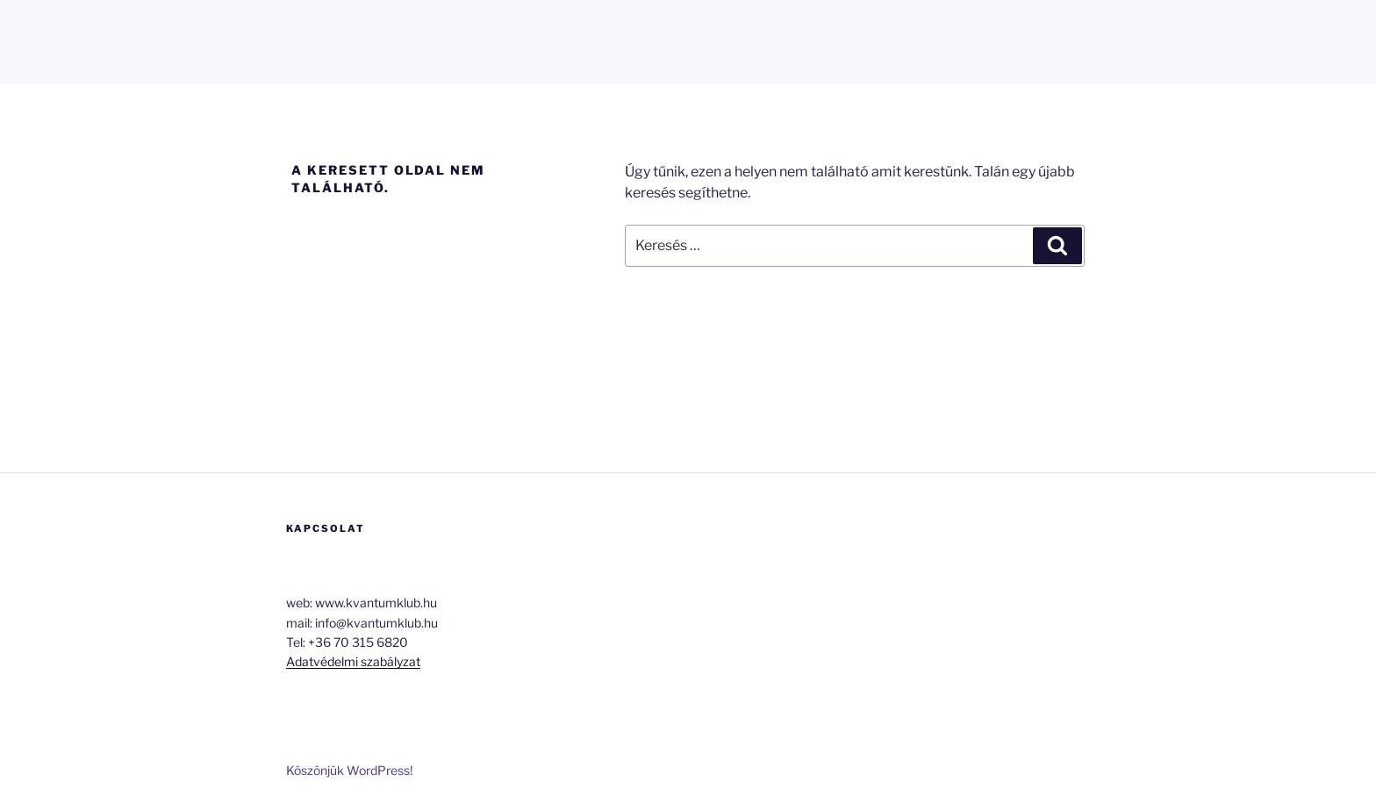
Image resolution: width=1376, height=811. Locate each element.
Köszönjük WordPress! (349, 770)
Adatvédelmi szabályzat (353, 661)
